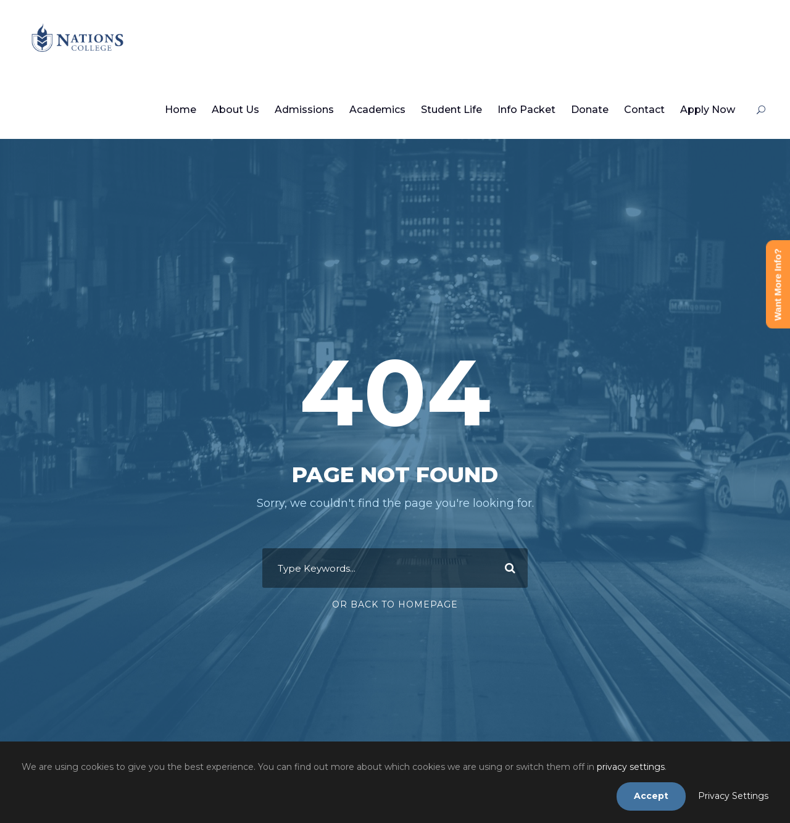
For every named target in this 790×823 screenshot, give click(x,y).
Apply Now (707, 109)
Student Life (451, 109)
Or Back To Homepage (395, 604)
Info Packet (526, 109)
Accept (651, 795)
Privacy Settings (733, 795)
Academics (377, 109)
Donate (590, 109)
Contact (644, 109)
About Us (235, 109)
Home (180, 109)
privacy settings (631, 766)
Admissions (304, 109)
